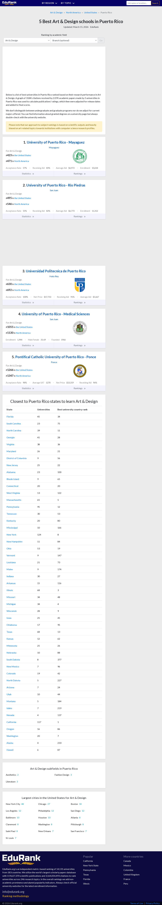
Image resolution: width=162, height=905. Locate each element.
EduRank (94, 27)
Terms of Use (136, 903)
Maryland (11, 451)
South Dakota (13, 659)
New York (11, 534)
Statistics (28, 173)
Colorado (11, 673)
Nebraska (11, 652)
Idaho (9, 708)
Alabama (11, 472)
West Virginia (13, 493)
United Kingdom (131, 874)
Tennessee (12, 513)
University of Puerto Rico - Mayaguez (54, 142)
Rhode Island (13, 479)
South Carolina (14, 423)
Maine (10, 569)
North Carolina (14, 430)
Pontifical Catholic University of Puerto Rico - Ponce (54, 357)
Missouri (11, 597)
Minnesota (12, 645)
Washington (12, 736)
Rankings (80, 173)
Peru (125, 883)
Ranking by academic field (54, 34)
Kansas (10, 638)
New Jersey (12, 465)
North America (73, 12)
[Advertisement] (27, 71)
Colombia (128, 870)
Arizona (10, 687)
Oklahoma (12, 624)
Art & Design (56, 12)
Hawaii (10, 749)
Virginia (10, 444)
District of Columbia (16, 458)
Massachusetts (14, 499)
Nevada (10, 715)
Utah (9, 694)
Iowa (9, 618)
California (11, 722)
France (126, 879)
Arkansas (11, 583)
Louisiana (11, 562)
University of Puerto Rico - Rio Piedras (54, 185)
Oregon (10, 729)
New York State (90, 865)
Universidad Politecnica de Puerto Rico (54, 271)
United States (90, 12)
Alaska (10, 742)
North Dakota (13, 680)
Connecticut (12, 486)
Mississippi (12, 527)
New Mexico (13, 666)
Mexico (127, 865)
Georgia (10, 437)
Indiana (10, 576)
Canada (127, 861)
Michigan (11, 604)
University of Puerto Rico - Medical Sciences (54, 314)
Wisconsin (12, 611)
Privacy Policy (153, 903)
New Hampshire (14, 541)
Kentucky (11, 520)
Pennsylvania (13, 506)
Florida (10, 416)
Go (101, 40)
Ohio (9, 548)
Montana (11, 701)
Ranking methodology (15, 896)
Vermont (11, 555)
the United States (22, 155)
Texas (9, 631)
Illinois (10, 590)
